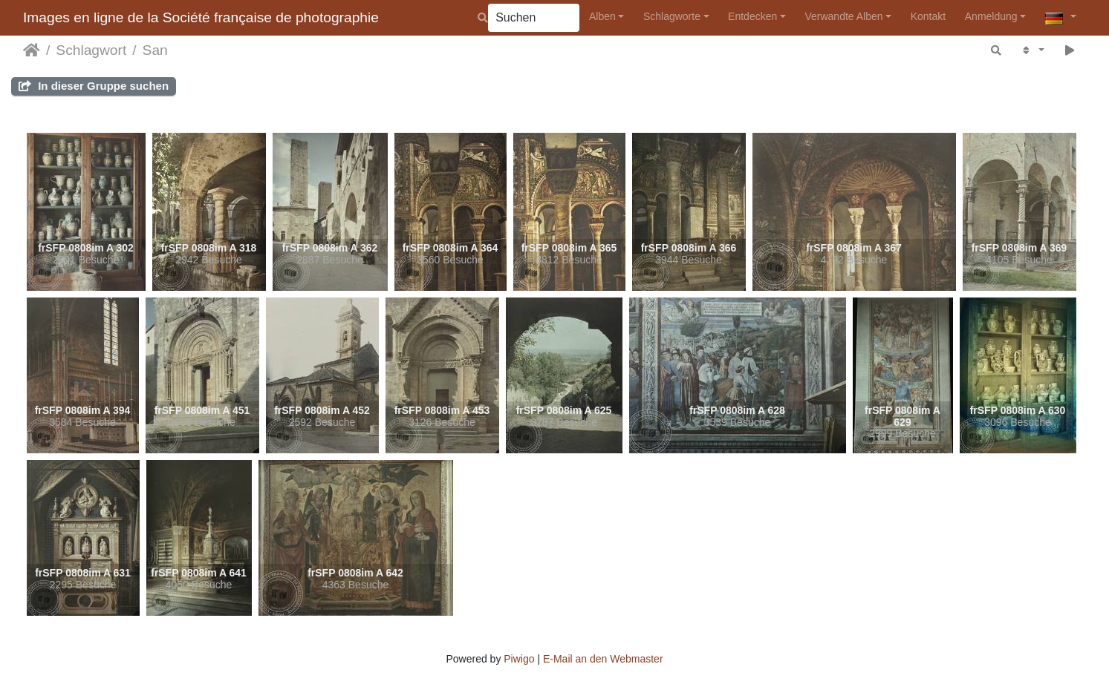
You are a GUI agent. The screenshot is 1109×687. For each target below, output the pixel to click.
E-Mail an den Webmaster (603, 659)
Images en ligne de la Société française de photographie (201, 17)
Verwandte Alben (843, 16)
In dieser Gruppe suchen (94, 85)
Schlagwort (91, 50)
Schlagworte (671, 16)
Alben (602, 16)
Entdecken (752, 16)
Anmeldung (991, 16)
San (155, 50)
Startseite (31, 50)
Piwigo (519, 659)
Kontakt (928, 16)
